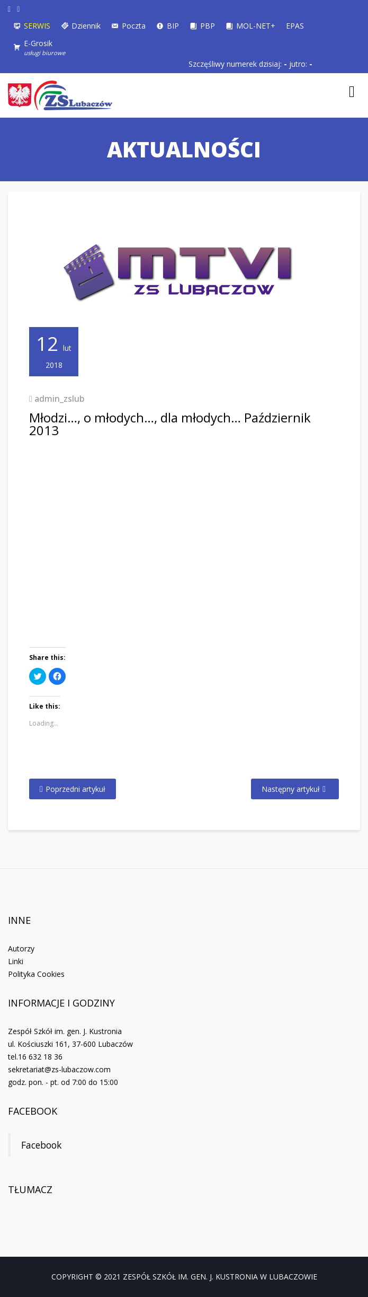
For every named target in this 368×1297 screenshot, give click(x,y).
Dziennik (86, 26)
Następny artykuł (291, 789)
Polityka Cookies (36, 974)
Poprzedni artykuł (75, 789)
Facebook (32, 1111)
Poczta (134, 26)
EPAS (295, 26)
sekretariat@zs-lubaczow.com (59, 1069)
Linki (15, 961)
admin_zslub (59, 398)
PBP (207, 26)
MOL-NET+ (255, 26)
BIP (173, 26)
